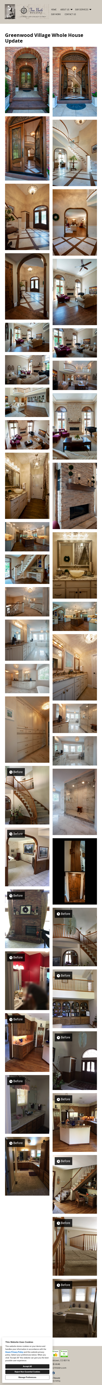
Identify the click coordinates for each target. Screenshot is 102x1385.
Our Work (56, 14)
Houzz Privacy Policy (14, 1352)
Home (54, 9)
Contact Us (70, 14)
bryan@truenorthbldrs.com (52, 1368)
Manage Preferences (27, 1377)
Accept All (27, 1366)
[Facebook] (53, 1373)
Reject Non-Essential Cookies (27, 1372)
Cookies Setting (54, 1381)
